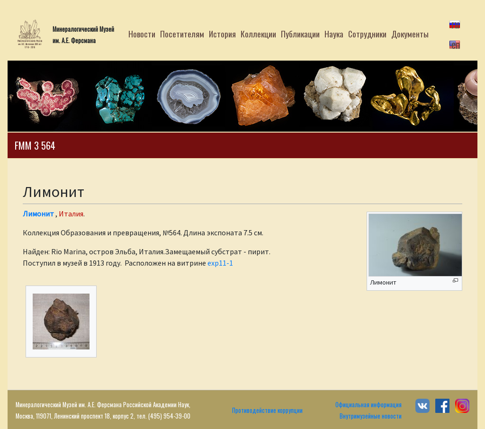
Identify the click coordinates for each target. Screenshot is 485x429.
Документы (410, 33)
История (222, 33)
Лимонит (38, 213)
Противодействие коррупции (267, 410)
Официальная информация (368, 404)
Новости (141, 33)
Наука (333, 33)
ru (455, 23)
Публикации (300, 33)
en (455, 44)
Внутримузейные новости (371, 415)
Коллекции (258, 33)
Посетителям (182, 33)
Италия (71, 213)
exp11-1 (220, 263)
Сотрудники (367, 33)
